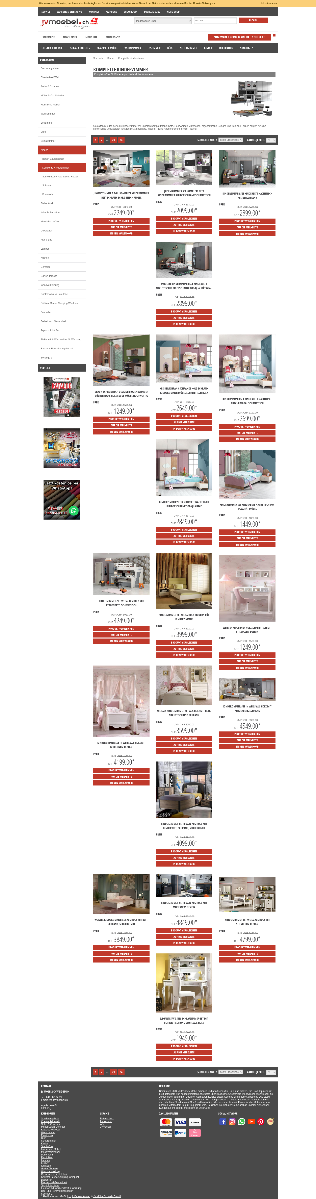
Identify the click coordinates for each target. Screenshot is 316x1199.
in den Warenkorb (121, 233)
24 (121, 140)
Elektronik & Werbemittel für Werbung (61, 339)
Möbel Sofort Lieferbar (53, 95)
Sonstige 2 (46, 357)
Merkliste (91, 37)
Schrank (46, 185)
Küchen (45, 257)
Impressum (106, 1121)
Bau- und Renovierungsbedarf (57, 348)
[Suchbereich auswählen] (163, 21)
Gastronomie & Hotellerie (54, 294)
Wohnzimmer (48, 113)
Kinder (44, 150)
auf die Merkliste (121, 227)
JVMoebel (105, 1126)
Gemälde (46, 267)
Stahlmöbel (47, 203)
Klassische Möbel (50, 104)
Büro (43, 131)
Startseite (49, 37)
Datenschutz (107, 1118)
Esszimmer (47, 122)
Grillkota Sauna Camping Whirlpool (59, 303)
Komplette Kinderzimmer (55, 167)
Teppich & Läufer (50, 330)
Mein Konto (113, 37)
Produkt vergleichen (121, 221)
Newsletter (70, 37)
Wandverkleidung (50, 285)
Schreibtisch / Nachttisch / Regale (60, 176)
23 (113, 140)
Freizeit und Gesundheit (53, 321)
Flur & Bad (46, 239)
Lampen (45, 248)
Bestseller (46, 312)
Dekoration (46, 230)
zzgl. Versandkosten (79, 1196)
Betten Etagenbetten (53, 158)
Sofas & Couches (50, 86)
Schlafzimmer (48, 141)
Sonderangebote (50, 68)
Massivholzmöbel (50, 221)
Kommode (47, 194)
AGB (102, 1124)
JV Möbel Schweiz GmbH (107, 1196)
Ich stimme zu (269, 3)
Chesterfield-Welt (50, 77)
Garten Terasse (49, 276)
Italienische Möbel (50, 212)
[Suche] (215, 21)
